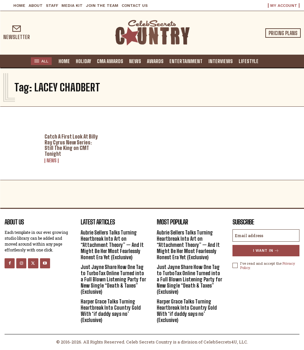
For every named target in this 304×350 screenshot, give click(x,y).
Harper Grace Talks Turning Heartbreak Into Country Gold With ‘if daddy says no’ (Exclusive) (111, 310)
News (51, 160)
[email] (265, 235)
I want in (266, 250)
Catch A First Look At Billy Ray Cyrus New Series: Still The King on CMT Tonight (71, 145)
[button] (266, 60)
